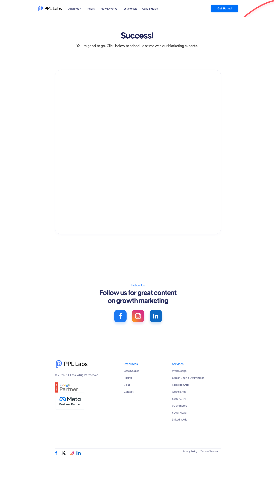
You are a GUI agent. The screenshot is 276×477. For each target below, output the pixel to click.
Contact (129, 391)
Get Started (224, 8)
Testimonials (129, 8)
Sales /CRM (179, 398)
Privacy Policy (190, 451)
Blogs (127, 384)
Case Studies (150, 8)
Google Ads (179, 391)
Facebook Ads (180, 384)
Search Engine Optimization (188, 377)
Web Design (179, 371)
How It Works (109, 8)
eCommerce (179, 405)
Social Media (179, 412)
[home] (50, 8)
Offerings (73, 8)
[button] (75, 8)
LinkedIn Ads (179, 419)
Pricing (91, 8)
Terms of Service (209, 451)
